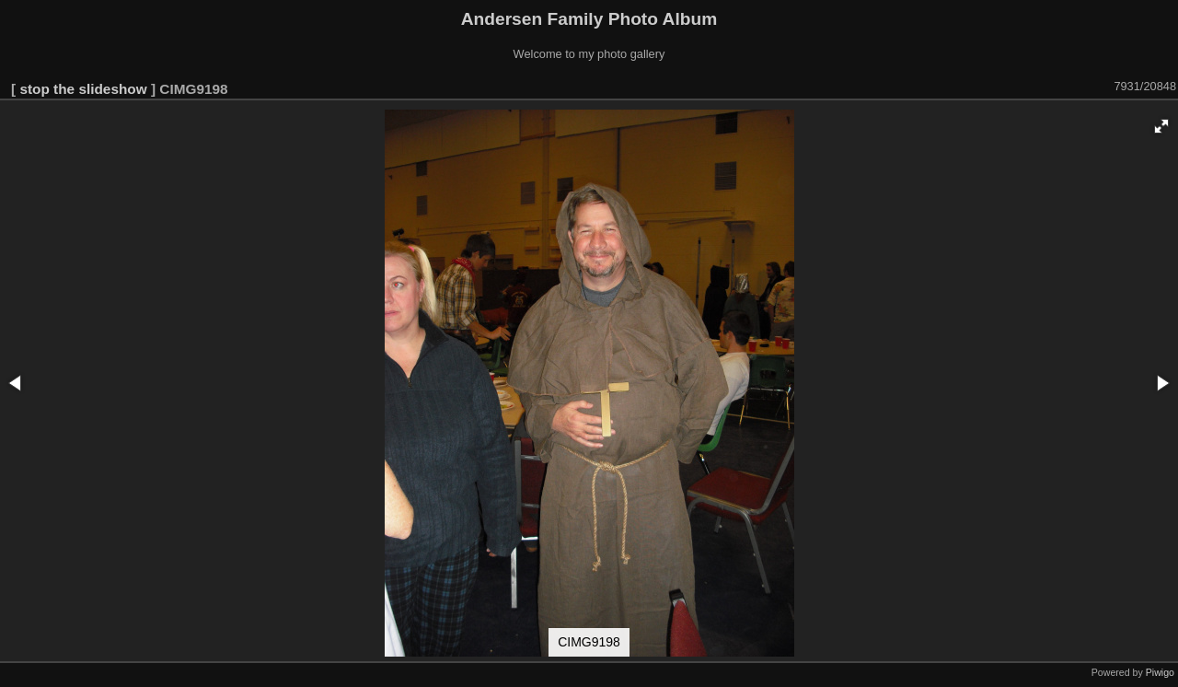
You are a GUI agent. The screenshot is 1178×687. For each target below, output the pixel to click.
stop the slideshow (82, 89)
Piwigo (1160, 672)
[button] (1161, 126)
